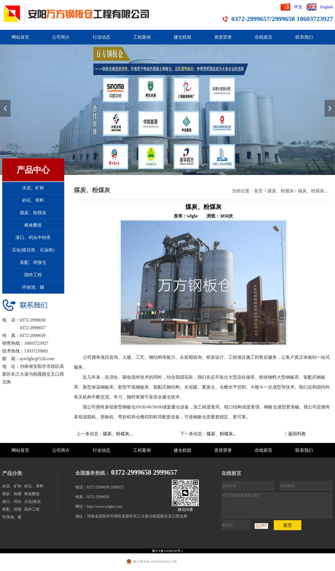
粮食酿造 (33, 225)
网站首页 (20, 37)
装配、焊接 (12, 509)
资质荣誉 (223, 37)
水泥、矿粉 (33, 187)
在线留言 (263, 37)
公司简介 (61, 37)
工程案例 (142, 37)
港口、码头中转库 (33, 237)
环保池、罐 (33, 287)
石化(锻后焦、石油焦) (33, 250)
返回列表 (297, 433)
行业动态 (101, 37)
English (326, 7)
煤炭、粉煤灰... (313, 190)
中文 (298, 7)
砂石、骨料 (33, 200)
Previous (5, 108)
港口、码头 (12, 502)
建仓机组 (182, 37)
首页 (258, 190)
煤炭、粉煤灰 (33, 212)
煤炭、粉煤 (12, 494)
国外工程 (33, 274)
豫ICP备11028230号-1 (167, 551)
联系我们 (304, 37)
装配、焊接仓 (33, 262)
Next (330, 108)
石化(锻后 (32, 502)
